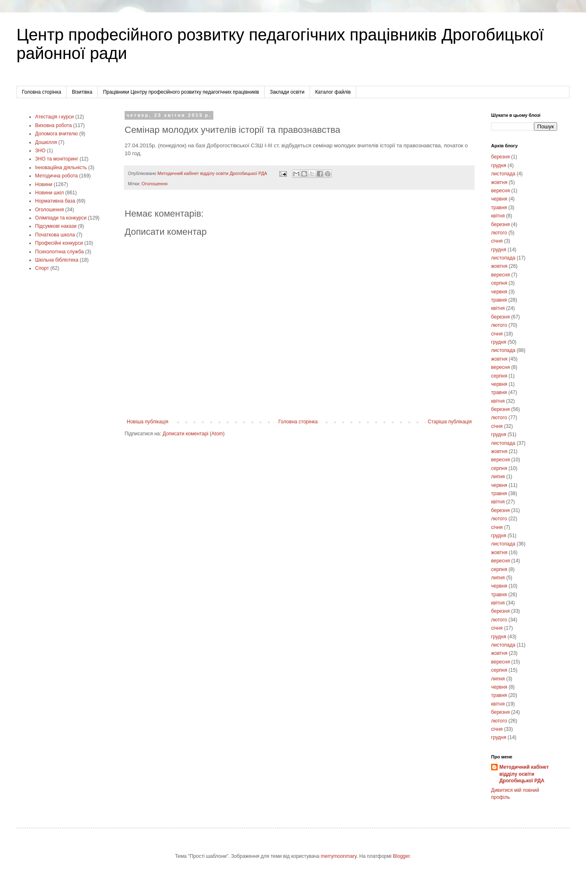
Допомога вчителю (56, 134)
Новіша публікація (147, 422)
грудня (498, 165)
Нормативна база (55, 201)
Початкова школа (55, 235)
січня (497, 241)
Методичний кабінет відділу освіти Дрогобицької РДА (524, 774)
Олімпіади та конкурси (61, 218)
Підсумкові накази (55, 226)
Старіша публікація (450, 422)
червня (499, 199)
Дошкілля (46, 142)
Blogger (401, 856)
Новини (43, 184)
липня (498, 476)
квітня (498, 216)
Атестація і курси (54, 117)
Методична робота (56, 176)
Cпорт (42, 268)
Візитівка (82, 92)
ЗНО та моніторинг (56, 159)
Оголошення (155, 183)
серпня (499, 283)
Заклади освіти (287, 92)
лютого (499, 233)
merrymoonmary (338, 856)
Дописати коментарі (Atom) (193, 434)
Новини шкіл (49, 193)
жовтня (499, 182)
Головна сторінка (41, 92)
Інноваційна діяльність (61, 167)
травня (499, 207)
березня (500, 157)
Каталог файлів (333, 92)
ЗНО (40, 150)
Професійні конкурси (59, 243)
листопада (503, 174)
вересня (500, 191)
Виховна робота (53, 125)
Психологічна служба (59, 252)
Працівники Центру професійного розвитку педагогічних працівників (181, 92)
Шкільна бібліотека (56, 260)
